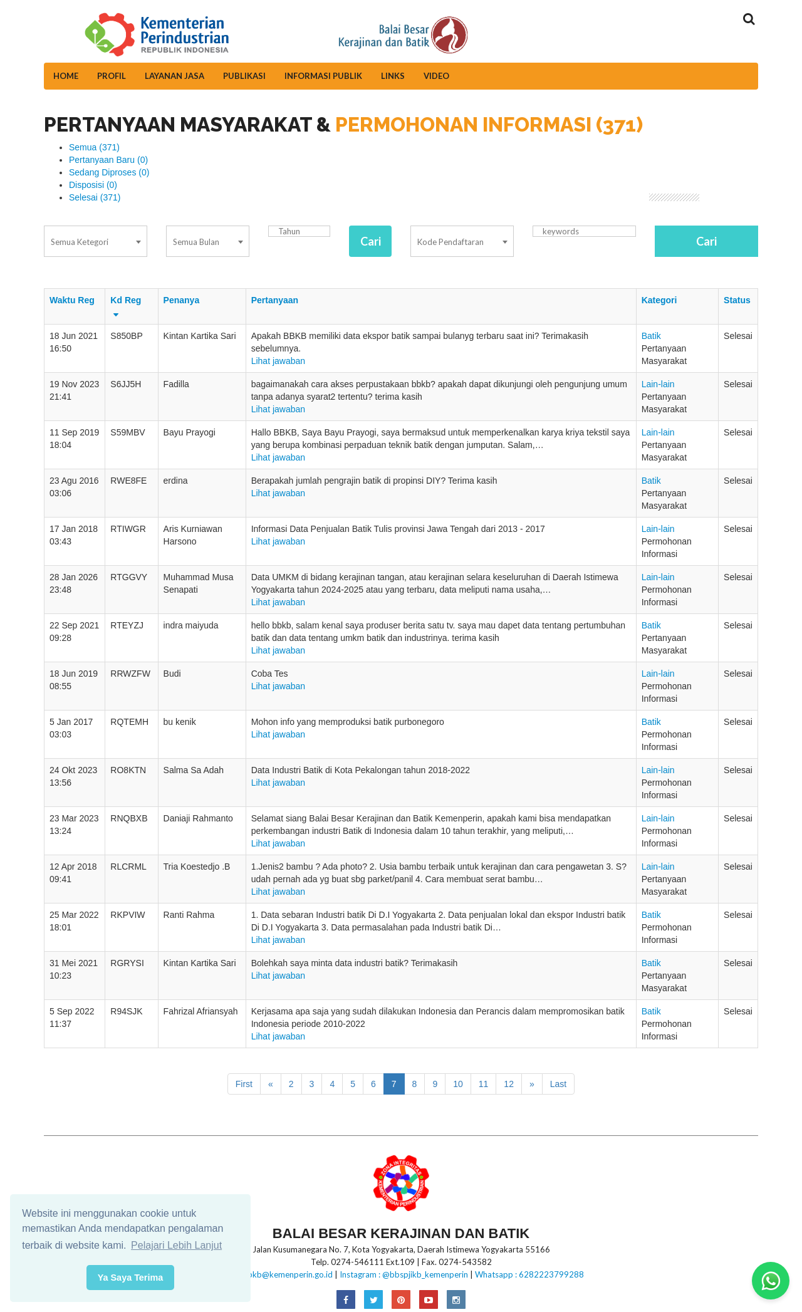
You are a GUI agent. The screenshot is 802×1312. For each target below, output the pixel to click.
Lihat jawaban (278, 361)
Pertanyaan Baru (108, 160)
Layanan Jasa (174, 76)
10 (458, 1084)
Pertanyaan (274, 300)
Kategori (659, 300)
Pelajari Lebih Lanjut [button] (176, 1245)
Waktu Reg (72, 300)
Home (65, 76)
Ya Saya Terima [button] (131, 1278)
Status (737, 300)
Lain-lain (658, 384)
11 (484, 1084)
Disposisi (93, 185)
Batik (651, 336)
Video (436, 76)
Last (558, 1084)
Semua (94, 147)
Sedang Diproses (109, 172)
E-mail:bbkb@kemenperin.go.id (275, 1274)
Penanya (182, 300)
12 (509, 1084)
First (244, 1084)
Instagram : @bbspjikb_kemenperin (404, 1274)
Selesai (95, 197)
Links (393, 76)
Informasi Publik (323, 76)
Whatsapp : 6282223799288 (529, 1274)
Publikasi (244, 76)
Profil (111, 76)
